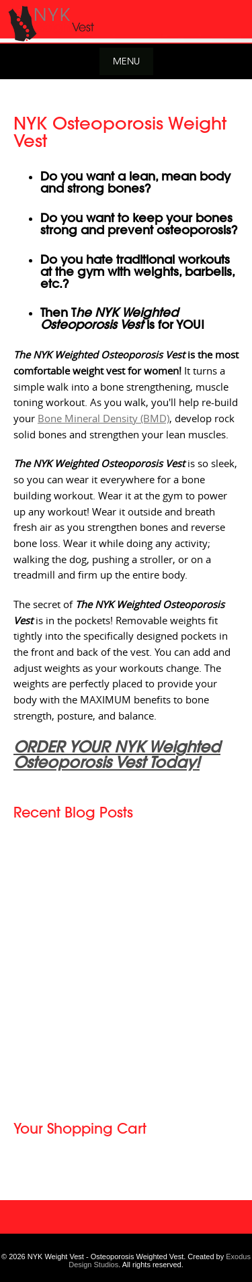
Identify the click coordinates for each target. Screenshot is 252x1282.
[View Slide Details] (126, 22)
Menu (126, 60)
